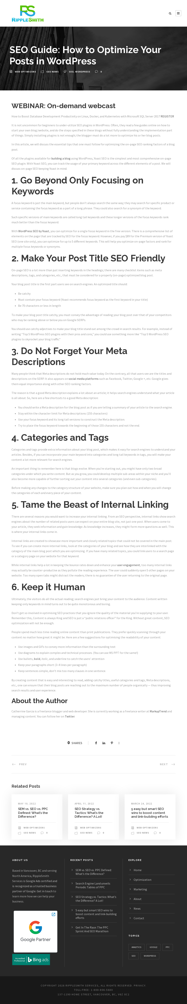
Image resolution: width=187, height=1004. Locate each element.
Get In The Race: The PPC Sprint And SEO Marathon (92, 929)
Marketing (140, 889)
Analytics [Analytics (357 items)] (136, 947)
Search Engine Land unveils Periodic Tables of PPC (93, 885)
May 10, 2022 (27, 803)
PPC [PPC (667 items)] (168, 947)
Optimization (142, 879)
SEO (71, 71)
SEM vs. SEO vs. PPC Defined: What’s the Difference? (33, 812)
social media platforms (84, 379)
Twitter (69, 716)
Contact (139, 918)
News (137, 908)
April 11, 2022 (84, 803)
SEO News (52, 71)
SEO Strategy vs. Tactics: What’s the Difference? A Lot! (89, 812)
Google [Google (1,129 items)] (153, 947)
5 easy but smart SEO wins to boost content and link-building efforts (149, 812)
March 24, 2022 (141, 803)
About (138, 899)
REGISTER (167, 116)
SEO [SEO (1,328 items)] (134, 956)
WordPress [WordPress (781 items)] (150, 956)
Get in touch (45, 891)
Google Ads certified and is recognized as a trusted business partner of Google (34, 886)
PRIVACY (140, 985)
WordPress (82, 71)
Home (138, 870)
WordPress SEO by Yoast (33, 231)
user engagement (128, 565)
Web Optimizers (25, 71)
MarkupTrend (158, 711)
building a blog (61, 158)
